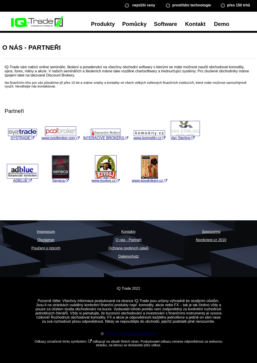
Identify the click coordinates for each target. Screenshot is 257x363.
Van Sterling (185, 136)
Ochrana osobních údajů (128, 248)
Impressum (46, 232)
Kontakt (195, 24)
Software (165, 24)
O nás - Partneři (129, 240)
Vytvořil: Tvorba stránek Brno (130, 334)
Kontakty (128, 232)
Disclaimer (46, 240)
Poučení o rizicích (45, 248)
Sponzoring (211, 232)
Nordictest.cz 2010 (211, 240)
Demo (221, 24)
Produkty (103, 24)
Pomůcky (134, 24)
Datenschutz (128, 256)
